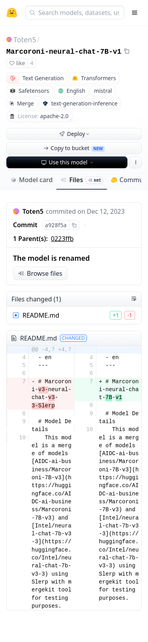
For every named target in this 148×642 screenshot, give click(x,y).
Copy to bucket (73, 148)
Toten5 (24, 39)
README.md (40, 315)
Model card (31, 179)
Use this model (68, 162)
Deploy (75, 133)
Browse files (40, 273)
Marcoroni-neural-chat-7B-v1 (64, 52)
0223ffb (62, 238)
